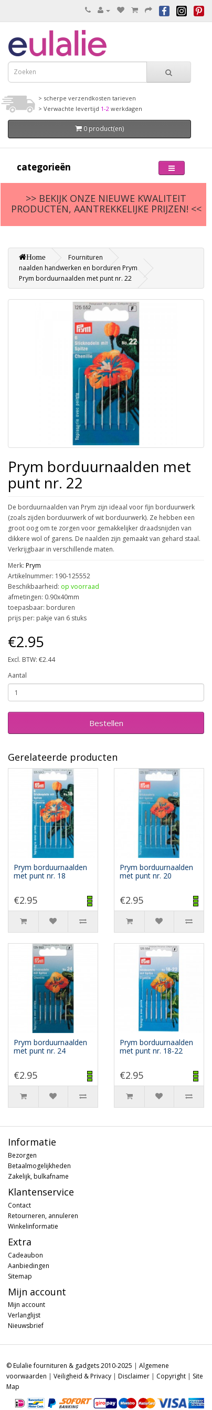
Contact (19, 1205)
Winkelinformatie (33, 1226)
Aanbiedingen (28, 1265)
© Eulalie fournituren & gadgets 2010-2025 (69, 1365)
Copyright (171, 1376)
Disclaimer (134, 1376)
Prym (33, 565)
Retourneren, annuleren (43, 1215)
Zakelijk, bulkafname (38, 1176)
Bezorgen (22, 1155)
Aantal (17, 675)
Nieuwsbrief (26, 1325)
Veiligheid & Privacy (82, 1376)
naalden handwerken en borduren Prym (78, 267)
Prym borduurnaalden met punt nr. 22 (75, 278)
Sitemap (20, 1276)
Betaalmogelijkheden (39, 1165)
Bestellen (106, 723)
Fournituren (85, 257)
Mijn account (26, 1304)
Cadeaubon (25, 1255)
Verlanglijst (24, 1315)
